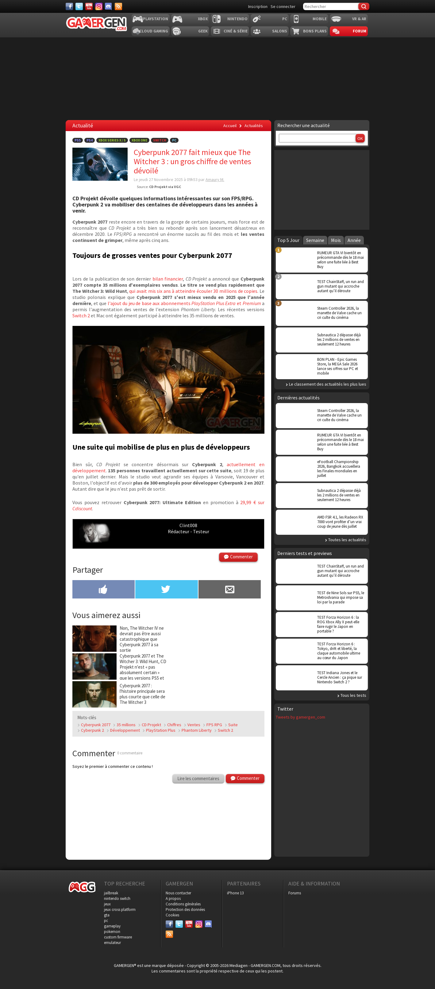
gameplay (112, 926)
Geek (203, 31)
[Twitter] (79, 6)
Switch (159, 140)
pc (106, 920)
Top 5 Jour (288, 240)
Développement (125, 730)
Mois (336, 240)
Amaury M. (215, 179)
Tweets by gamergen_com (300, 717)
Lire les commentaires (198, 778)
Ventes (193, 724)
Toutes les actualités (347, 539)
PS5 (78, 140)
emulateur (112, 942)
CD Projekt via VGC (165, 186)
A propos (173, 898)
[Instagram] (98, 6)
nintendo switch (117, 898)
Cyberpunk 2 (92, 730)
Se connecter (283, 6)
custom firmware (118, 937)
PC (284, 18)
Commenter (241, 557)
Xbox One (139, 140)
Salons (279, 31)
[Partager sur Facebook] (103, 590)
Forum (359, 31)
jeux (107, 904)
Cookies (172, 915)
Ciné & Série (236, 31)
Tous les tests (353, 695)
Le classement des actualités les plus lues (327, 384)
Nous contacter (178, 893)
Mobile (320, 18)
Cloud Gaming (153, 31)
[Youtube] (89, 6)
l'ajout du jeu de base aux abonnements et (184, 303)
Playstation (155, 18)
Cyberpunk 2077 (95, 724)
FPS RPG (214, 724)
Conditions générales (183, 904)
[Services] (118, 6)
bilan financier (167, 279)
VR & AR (359, 18)
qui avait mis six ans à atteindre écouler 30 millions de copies (193, 291)
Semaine (315, 240)
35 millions (126, 724)
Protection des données (185, 909)
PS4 (90, 140)
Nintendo (237, 18)
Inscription (258, 6)
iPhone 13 (235, 893)
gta (107, 915)
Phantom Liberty (197, 730)
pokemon (112, 931)
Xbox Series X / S (112, 140)
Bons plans (315, 31)
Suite (233, 724)
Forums (294, 893)
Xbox (203, 18)
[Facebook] (69, 6)
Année (354, 240)
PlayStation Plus (160, 730)
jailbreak (111, 893)
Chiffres (174, 724)
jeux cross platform (120, 909)
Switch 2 (81, 315)
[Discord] (108, 6)
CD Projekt (151, 724)
